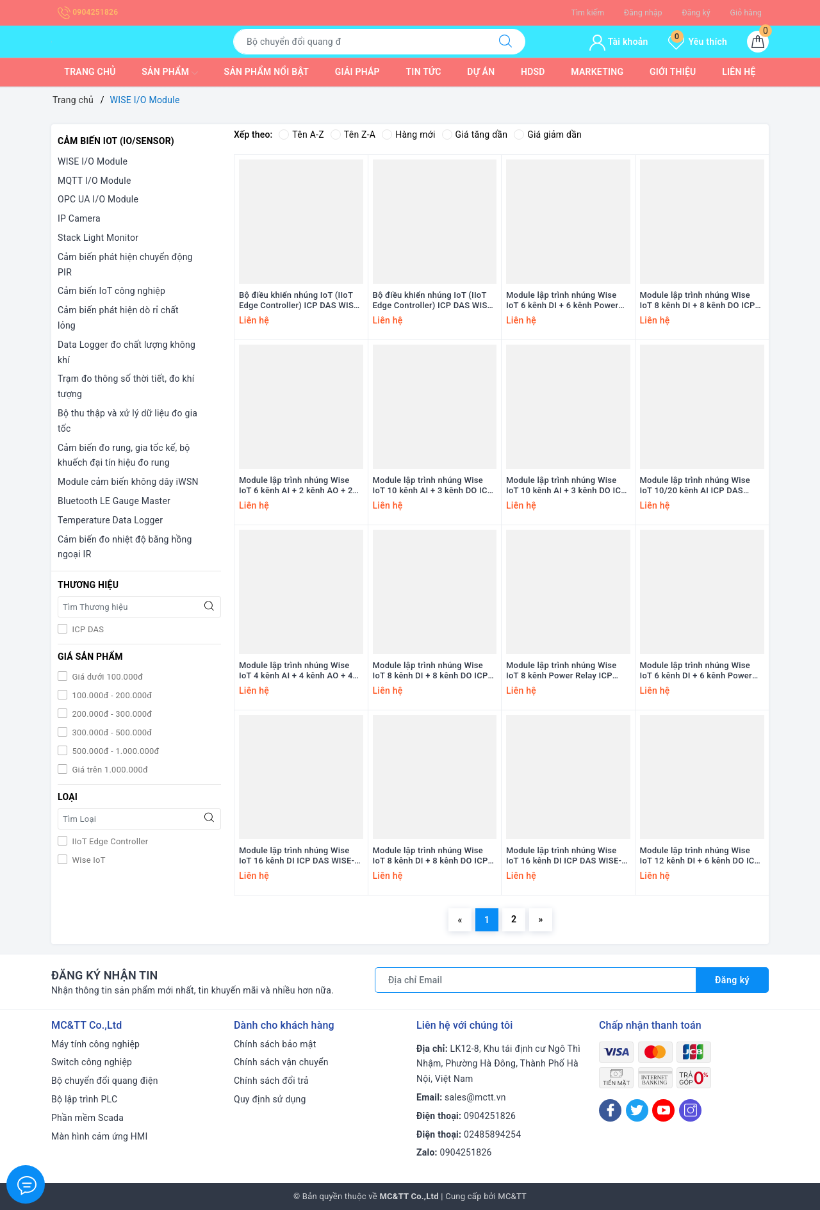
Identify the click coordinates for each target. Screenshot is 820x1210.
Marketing (597, 72)
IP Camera (79, 218)
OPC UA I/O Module (98, 199)
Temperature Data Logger (110, 520)
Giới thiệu (673, 72)
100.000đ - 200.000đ (111, 695)
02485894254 (492, 1134)
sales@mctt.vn (475, 1097)
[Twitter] (637, 1110)
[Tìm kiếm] (505, 41)
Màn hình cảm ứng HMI (99, 1136)
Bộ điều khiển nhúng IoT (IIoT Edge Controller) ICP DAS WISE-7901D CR (300, 301)
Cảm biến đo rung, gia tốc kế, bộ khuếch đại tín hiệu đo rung (124, 455)
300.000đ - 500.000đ (111, 732)
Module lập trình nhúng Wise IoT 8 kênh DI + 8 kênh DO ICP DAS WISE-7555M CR (697, 301)
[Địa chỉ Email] (535, 980)
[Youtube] (663, 1110)
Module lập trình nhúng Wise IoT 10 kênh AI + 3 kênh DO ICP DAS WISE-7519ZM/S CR (566, 486)
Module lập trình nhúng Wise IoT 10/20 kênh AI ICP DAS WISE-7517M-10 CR (695, 486)
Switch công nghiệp (91, 1062)
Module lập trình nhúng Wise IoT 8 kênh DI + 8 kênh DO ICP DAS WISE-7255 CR (430, 671)
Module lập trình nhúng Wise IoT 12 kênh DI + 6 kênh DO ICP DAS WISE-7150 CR (700, 856)
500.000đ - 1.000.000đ (115, 751)
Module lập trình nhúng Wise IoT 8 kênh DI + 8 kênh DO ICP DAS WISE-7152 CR (430, 856)
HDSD (533, 72)
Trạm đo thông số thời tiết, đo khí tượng (126, 386)
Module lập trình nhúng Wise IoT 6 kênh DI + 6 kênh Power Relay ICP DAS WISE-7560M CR (566, 301)
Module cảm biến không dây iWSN (128, 482)
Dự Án (481, 72)
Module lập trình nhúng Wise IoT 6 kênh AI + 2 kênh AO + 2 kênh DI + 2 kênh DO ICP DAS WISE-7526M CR (296, 486)
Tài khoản (618, 42)
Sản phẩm (170, 73)
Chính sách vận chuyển (281, 1062)
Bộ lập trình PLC (84, 1099)
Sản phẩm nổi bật (266, 72)
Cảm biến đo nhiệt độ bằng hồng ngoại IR (125, 547)
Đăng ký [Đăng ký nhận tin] (732, 980)
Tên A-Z (301, 134)
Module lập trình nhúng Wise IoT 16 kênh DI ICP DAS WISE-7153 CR (296, 856)
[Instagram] (690, 1110)
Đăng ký (696, 12)
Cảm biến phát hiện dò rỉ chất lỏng (118, 318)
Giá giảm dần (548, 134)
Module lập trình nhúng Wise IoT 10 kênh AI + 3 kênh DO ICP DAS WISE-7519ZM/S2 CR (433, 486)
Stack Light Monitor (98, 238)
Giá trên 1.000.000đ (109, 769)
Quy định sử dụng (270, 1099)
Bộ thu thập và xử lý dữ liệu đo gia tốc (127, 421)
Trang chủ (89, 72)
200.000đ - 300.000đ (111, 714)
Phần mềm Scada (87, 1118)
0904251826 (88, 12)
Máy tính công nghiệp (95, 1044)
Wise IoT (88, 860)
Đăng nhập (643, 12)
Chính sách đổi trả (271, 1080)
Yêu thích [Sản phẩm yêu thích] (697, 42)
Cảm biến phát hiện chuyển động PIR (125, 264)
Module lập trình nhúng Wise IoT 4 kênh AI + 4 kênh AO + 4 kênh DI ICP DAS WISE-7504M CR (297, 671)
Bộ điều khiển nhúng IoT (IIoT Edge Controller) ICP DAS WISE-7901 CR (434, 301)
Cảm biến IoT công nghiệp (111, 291)
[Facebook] (610, 1110)
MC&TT (512, 1196)
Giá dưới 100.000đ (106, 677)
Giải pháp (357, 72)
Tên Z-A (353, 134)
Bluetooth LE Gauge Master (114, 501)
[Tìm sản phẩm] (359, 41)
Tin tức (423, 72)
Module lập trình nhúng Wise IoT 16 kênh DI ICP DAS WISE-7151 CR (563, 856)
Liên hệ (738, 72)
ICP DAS (87, 629)
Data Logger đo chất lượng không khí (126, 352)
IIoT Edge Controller (109, 841)
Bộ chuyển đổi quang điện (104, 1080)
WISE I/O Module (92, 161)
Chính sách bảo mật (275, 1044)
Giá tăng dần (475, 134)
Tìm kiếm (588, 12)
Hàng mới (408, 134)
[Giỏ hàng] (758, 42)
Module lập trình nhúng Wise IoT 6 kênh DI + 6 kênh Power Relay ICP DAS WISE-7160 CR (696, 671)
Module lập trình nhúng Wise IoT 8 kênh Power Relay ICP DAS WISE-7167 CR (561, 671)
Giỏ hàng (746, 12)
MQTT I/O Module (94, 181)
